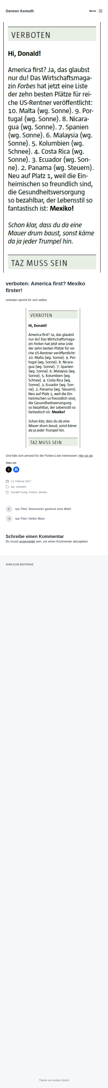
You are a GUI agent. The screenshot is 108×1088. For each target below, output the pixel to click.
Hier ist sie (86, 455)
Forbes (33, 492)
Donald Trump (19, 492)
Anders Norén (61, 1080)
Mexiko (43, 492)
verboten (21, 486)
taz (13, 486)
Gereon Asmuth (20, 11)
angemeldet (27, 541)
